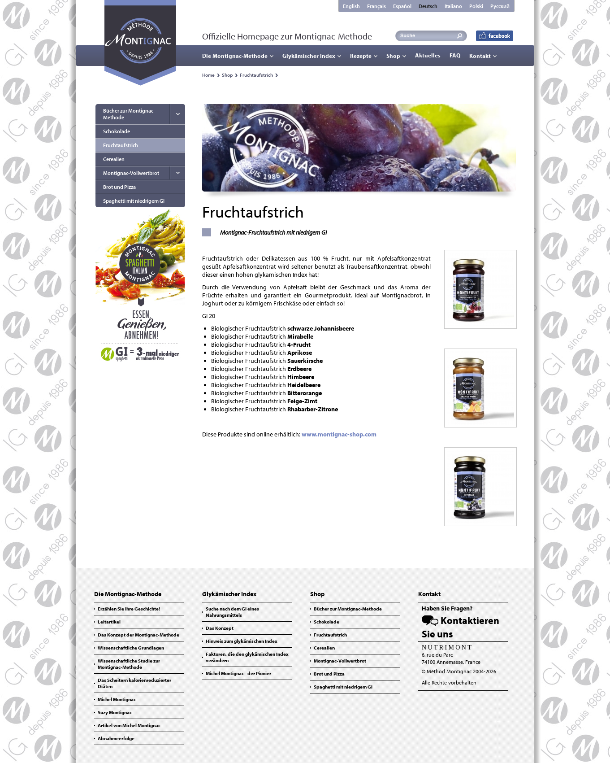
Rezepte (361, 55)
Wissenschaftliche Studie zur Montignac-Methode (129, 664)
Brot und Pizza (119, 186)
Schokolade (116, 131)
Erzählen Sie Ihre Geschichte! (129, 609)
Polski (476, 6)
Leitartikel (109, 622)
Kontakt (480, 55)
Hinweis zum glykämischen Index (241, 641)
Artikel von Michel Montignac (129, 725)
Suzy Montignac (115, 712)
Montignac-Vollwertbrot (131, 173)
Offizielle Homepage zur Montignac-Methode (287, 36)
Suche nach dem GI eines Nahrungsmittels (232, 612)
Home (208, 75)
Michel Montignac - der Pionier (238, 673)
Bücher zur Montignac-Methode (129, 114)
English (351, 6)
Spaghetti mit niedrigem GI (133, 200)
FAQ (455, 55)
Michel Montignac (117, 699)
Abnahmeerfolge (116, 738)
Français (376, 6)
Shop (393, 55)
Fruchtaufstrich (256, 75)
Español (402, 6)
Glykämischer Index (308, 55)
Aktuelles (428, 55)
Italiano (453, 6)
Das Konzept (220, 628)
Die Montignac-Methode (235, 55)
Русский (500, 6)
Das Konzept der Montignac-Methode (138, 635)
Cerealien (114, 159)
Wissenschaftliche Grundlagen (131, 648)
